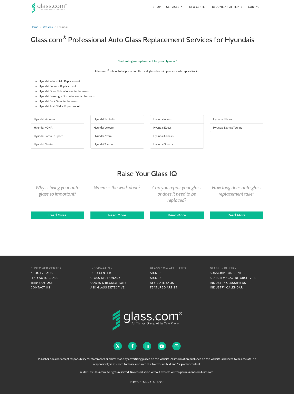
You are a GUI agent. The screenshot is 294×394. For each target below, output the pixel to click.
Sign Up (156, 273)
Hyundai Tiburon (223, 119)
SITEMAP (158, 382)
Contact (254, 7)
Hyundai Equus (162, 127)
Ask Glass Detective (107, 287)
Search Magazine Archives (233, 278)
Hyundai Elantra (43, 144)
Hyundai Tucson (103, 144)
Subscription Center (228, 273)
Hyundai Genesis (163, 136)
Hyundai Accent (163, 119)
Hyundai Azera (103, 136)
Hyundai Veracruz (44, 119)
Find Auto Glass (44, 278)
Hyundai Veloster (104, 127)
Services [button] (174, 7)
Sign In (156, 278)
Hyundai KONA (43, 127)
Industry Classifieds (228, 283)
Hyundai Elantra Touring (227, 127)
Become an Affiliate (227, 7)
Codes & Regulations (108, 283)
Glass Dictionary (105, 278)
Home (34, 27)
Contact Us (40, 287)
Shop (157, 7)
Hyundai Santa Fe (104, 119)
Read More (57, 215)
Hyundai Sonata (163, 144)
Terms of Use (42, 283)
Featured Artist (163, 287)
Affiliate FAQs (162, 283)
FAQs (49, 273)
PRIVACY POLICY (140, 382)
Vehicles (48, 27)
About (36, 273)
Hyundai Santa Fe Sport (48, 136)
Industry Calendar (226, 287)
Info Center (197, 7)
